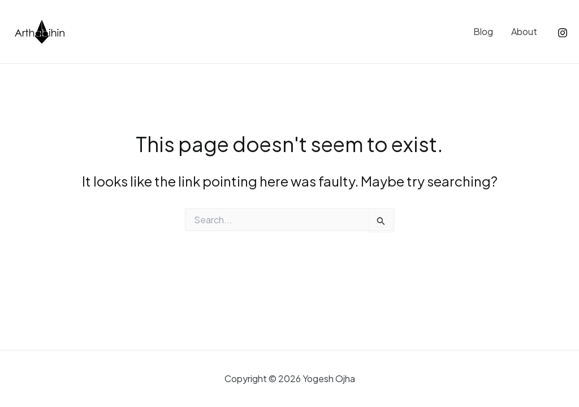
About (524, 31)
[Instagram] (563, 33)
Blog (483, 31)
